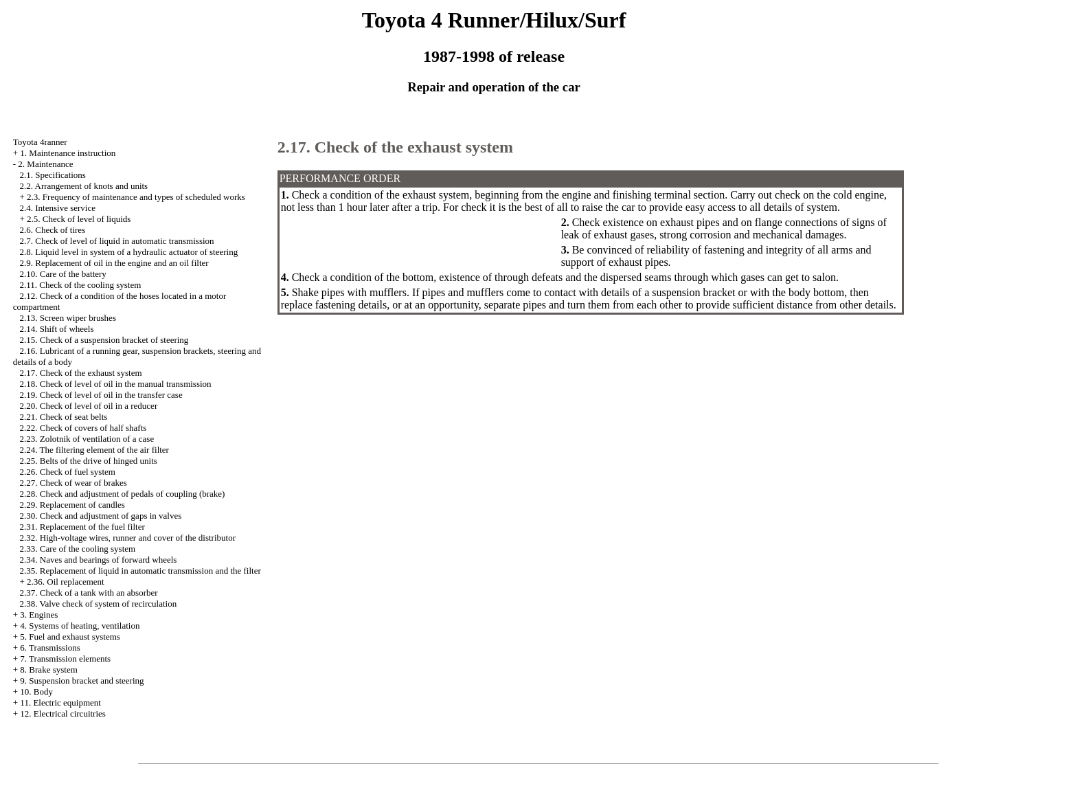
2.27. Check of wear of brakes (73, 483)
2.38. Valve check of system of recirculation (98, 603)
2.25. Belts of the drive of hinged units (88, 461)
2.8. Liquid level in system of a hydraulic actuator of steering (129, 252)
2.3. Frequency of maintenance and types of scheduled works (136, 197)
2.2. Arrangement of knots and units (84, 186)
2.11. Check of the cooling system (80, 285)
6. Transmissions (50, 647)
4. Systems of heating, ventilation (79, 625)
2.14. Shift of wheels (57, 329)
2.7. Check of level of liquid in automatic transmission (117, 241)
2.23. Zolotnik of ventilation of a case (87, 439)
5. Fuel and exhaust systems (70, 636)
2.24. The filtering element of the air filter (94, 450)
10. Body (36, 691)
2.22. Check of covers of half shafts (83, 428)
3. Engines (39, 614)
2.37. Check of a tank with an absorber (89, 592)
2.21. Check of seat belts (64, 417)
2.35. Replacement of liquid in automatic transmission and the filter (140, 570)
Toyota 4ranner (40, 142)
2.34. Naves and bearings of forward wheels (98, 559)
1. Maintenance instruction (67, 153)
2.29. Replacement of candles (72, 504)
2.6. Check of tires (53, 230)
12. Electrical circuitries (63, 713)
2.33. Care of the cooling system (78, 548)
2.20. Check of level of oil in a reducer (89, 406)
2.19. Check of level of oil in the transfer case (101, 395)
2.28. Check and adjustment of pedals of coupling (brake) (122, 494)
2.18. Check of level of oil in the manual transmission (116, 384)
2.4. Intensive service (57, 208)
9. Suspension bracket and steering (82, 680)
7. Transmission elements (65, 658)
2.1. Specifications (53, 175)
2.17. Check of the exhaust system (81, 373)
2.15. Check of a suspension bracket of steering (104, 340)
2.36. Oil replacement (65, 581)
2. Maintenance (45, 164)
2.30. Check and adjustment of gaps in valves (101, 515)
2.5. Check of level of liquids (79, 219)
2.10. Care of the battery (63, 274)
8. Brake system (48, 669)
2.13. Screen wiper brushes (68, 318)
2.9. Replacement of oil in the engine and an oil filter (114, 263)
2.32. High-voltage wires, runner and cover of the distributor (128, 537)
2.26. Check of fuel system (67, 472)
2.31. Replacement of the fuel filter (82, 526)
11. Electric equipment (60, 702)
